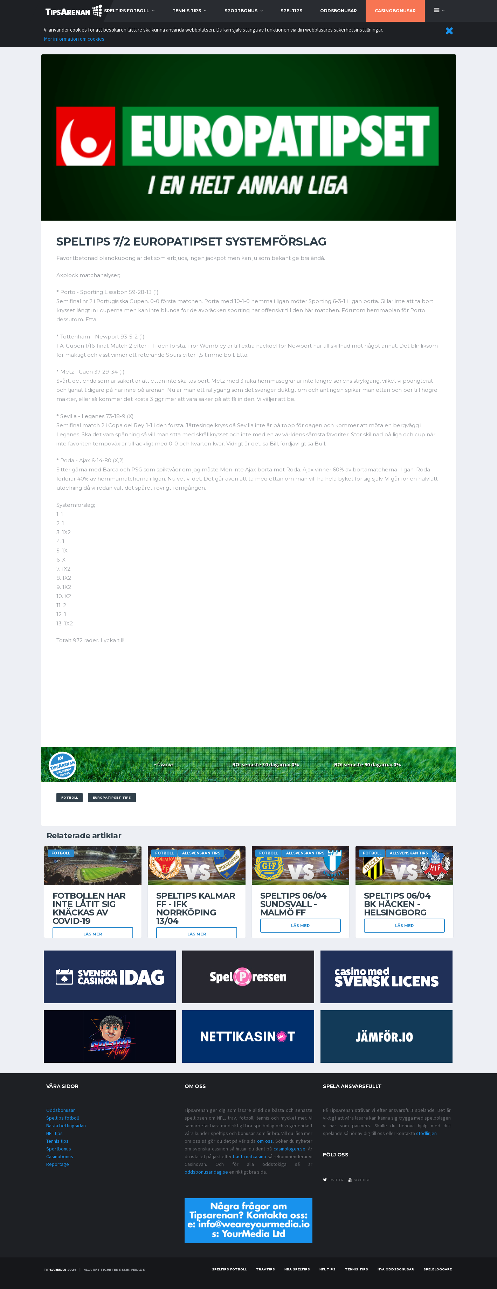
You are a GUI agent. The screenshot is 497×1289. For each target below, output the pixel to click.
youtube (359, 1180)
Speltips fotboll (62, 1118)
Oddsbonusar (338, 10)
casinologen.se (289, 1149)
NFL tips (54, 1133)
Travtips (265, 1269)
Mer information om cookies (74, 38)
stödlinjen (426, 1133)
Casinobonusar (395, 10)
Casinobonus (59, 1156)
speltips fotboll (126, 10)
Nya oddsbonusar (396, 1269)
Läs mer (92, 934)
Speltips (291, 10)
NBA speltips (297, 1269)
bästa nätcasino (249, 1156)
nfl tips (327, 1269)
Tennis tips (57, 1141)
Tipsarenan (55, 1269)
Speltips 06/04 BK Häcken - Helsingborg (397, 904)
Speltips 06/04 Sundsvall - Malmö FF (293, 904)
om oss (265, 1141)
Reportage (57, 1164)
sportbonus (241, 10)
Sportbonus (58, 1149)
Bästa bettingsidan (66, 1125)
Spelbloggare (437, 1269)
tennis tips (186, 10)
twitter (333, 1180)
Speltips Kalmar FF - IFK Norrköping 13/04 (195, 908)
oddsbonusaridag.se (206, 1172)
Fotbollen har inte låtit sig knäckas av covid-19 (89, 908)
